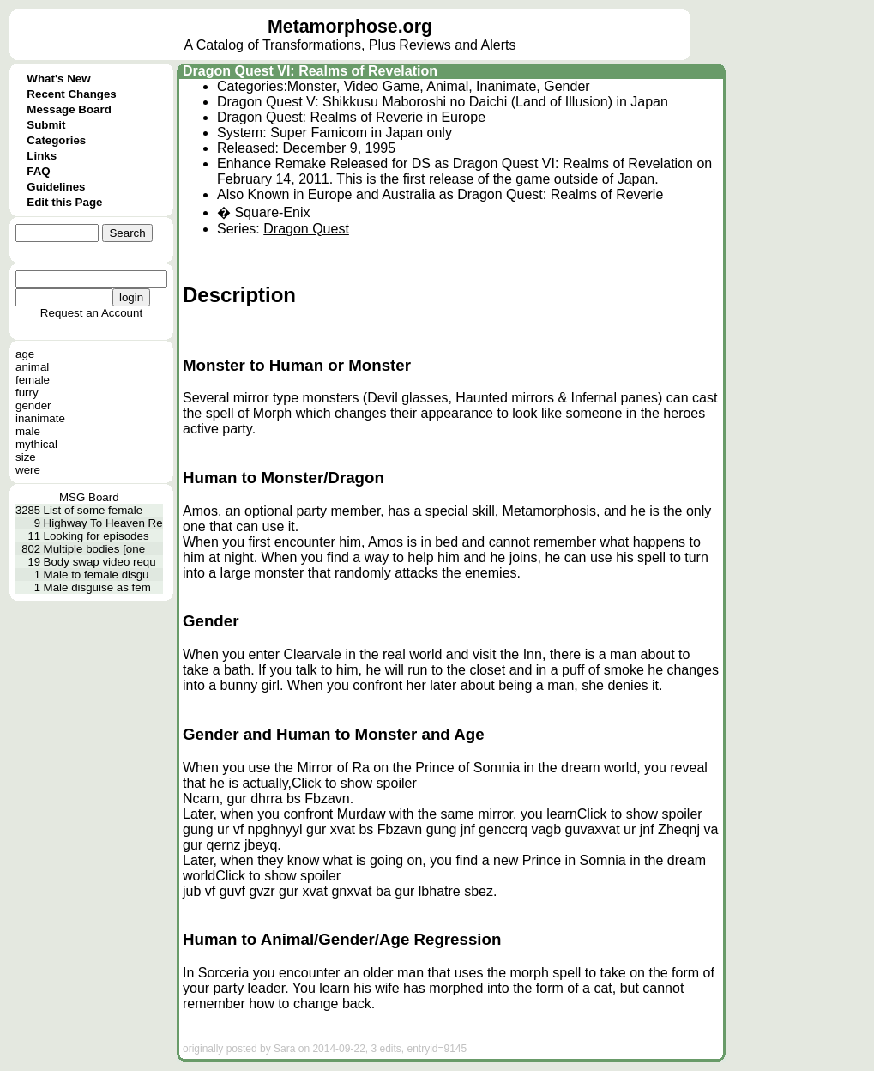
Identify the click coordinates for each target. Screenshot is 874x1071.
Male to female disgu (96, 574)
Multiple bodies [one (95, 548)
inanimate (40, 418)
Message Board (69, 109)
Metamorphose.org (350, 26)
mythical (36, 444)
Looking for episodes (96, 535)
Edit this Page (64, 202)
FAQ (38, 171)
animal (32, 366)
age (24, 354)
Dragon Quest (306, 228)
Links (42, 155)
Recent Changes (71, 94)
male (27, 431)
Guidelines (56, 186)
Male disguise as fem (97, 587)
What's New (58, 78)
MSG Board (89, 497)
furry (27, 392)
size (25, 457)
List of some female (93, 510)
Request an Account (91, 312)
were (27, 469)
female (32, 379)
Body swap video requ (100, 561)
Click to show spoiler (354, 783)
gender (33, 405)
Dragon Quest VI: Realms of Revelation (310, 71)
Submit (46, 124)
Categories (56, 140)
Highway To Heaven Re (103, 523)
